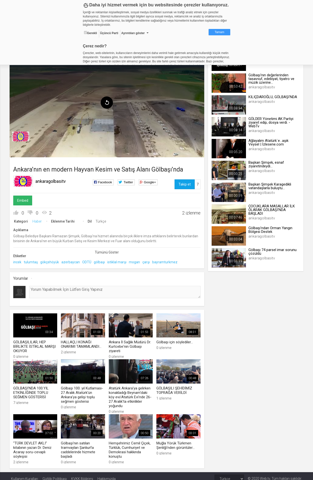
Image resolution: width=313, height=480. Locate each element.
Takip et (184, 183)
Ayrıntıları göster (133, 33)
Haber (38, 220)
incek (19, 261)
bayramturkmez (166, 261)
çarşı (147, 261)
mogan (135, 261)
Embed (24, 199)
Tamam (219, 32)
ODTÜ (88, 261)
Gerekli (90, 33)
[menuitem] (22, 135)
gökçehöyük (51, 261)
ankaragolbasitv (52, 180)
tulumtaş (32, 261)
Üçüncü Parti (109, 33)
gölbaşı (100, 261)
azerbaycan (72, 261)
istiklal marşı (118, 261)
